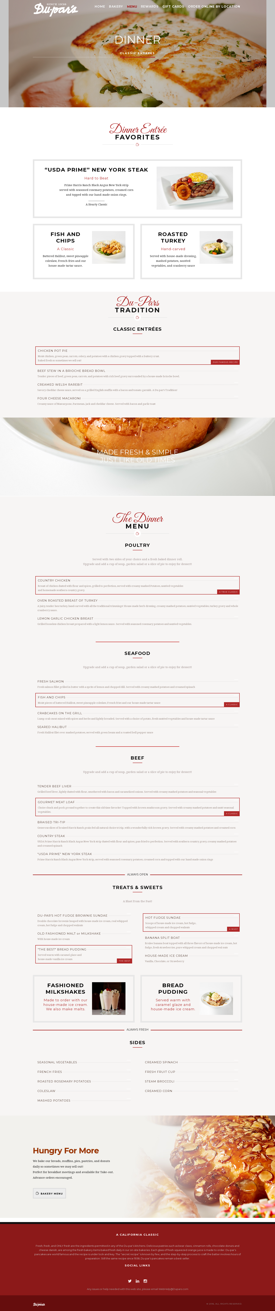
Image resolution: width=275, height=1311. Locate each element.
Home (100, 6)
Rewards (150, 6)
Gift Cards (173, 6)
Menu (132, 6)
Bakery (116, 6)
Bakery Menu (49, 1193)
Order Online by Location (214, 6)
